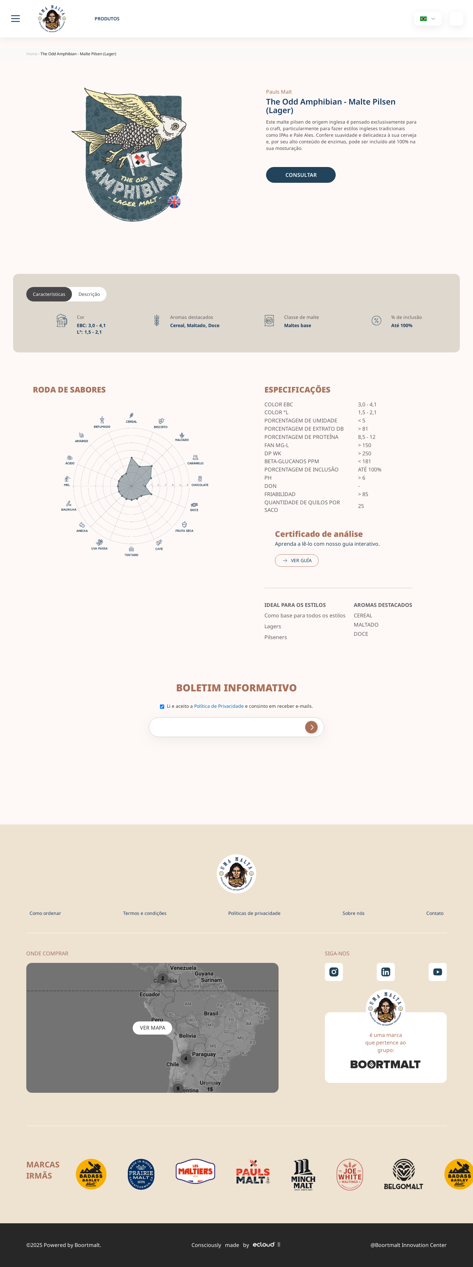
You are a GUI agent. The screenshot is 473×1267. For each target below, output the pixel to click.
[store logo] (56, 18)
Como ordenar (45, 913)
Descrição (89, 294)
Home (31, 54)
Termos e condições (145, 913)
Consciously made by (236, 1245)
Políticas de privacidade (254, 913)
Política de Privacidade (219, 706)
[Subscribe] (311, 727)
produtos (107, 18)
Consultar (301, 175)
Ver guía (301, 560)
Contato (434, 913)
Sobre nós (354, 913)
